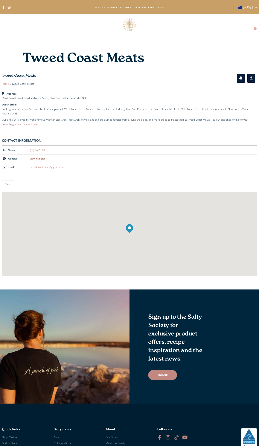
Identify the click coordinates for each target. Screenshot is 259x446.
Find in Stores (46, 31)
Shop (26, 32)
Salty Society (220, 31)
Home (5, 83)
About (9, 32)
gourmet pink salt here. (25, 124)
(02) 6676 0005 (38, 150)
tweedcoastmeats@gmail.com (47, 167)
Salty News (196, 32)
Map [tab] (7, 184)
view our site (37, 158)
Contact (240, 31)
